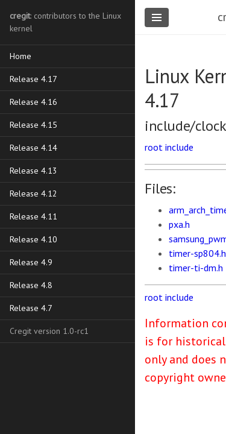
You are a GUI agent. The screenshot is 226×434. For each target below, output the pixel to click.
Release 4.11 (33, 216)
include (179, 147)
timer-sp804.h (197, 253)
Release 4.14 (33, 147)
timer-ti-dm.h (196, 268)
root (154, 147)
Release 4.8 (31, 285)
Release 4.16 (33, 101)
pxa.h (179, 224)
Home (20, 56)
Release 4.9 (31, 262)
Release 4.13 (33, 170)
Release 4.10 (33, 239)
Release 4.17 (33, 79)
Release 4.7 (31, 308)
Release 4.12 (33, 193)
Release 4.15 (33, 124)
